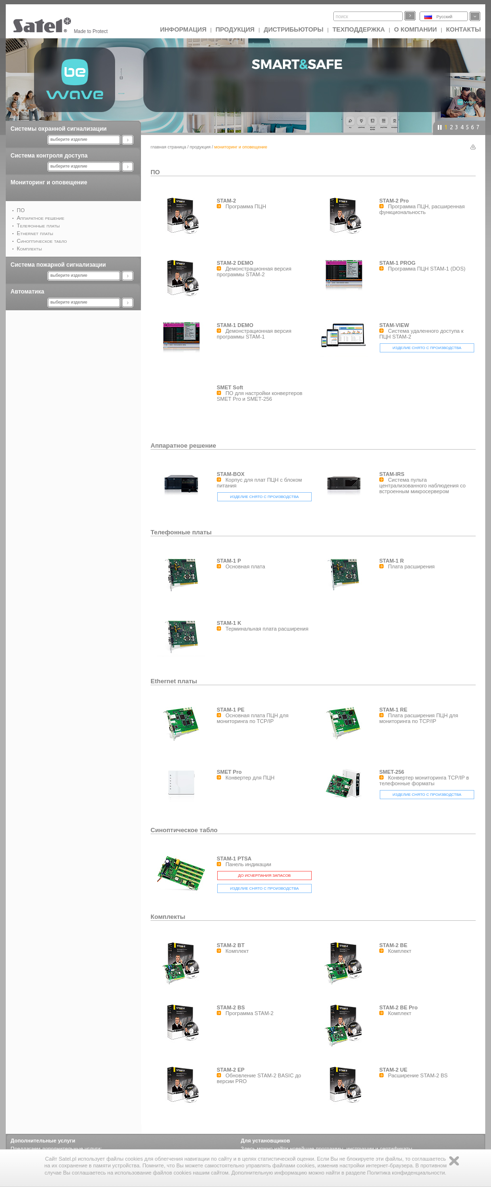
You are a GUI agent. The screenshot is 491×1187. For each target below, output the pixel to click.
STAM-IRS (391, 474)
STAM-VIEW (394, 325)
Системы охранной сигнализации (58, 128)
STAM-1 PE (231, 709)
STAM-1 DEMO (235, 325)
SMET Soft (230, 387)
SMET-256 (391, 772)
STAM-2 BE (393, 945)
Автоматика (27, 291)
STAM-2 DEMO (235, 263)
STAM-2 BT (231, 945)
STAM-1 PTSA (234, 858)
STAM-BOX (231, 474)
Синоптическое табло (184, 830)
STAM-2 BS (231, 1007)
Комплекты (168, 916)
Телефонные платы (181, 532)
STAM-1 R (391, 561)
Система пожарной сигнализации (58, 264)
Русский (444, 16)
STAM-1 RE (393, 709)
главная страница (168, 147)
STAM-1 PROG (397, 263)
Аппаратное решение (183, 445)
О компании (415, 29)
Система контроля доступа (49, 155)
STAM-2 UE (393, 1070)
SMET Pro (229, 772)
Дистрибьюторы (294, 29)
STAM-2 (226, 200)
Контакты (463, 29)
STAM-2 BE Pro (398, 1007)
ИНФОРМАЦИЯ (183, 29)
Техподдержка (358, 29)
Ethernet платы (174, 681)
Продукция (234, 29)
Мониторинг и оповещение (49, 182)
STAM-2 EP (231, 1070)
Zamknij (454, 1160)
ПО (155, 172)
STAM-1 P (229, 561)
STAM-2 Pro (394, 200)
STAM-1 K (229, 623)
